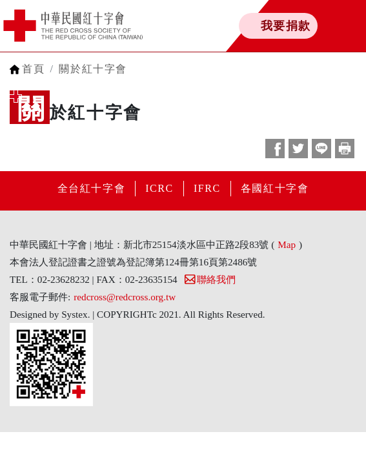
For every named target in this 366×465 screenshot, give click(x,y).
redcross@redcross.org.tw (125, 296)
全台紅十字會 (91, 188)
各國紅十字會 (275, 188)
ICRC (159, 188)
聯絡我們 (209, 279)
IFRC (207, 188)
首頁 (33, 68)
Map (287, 244)
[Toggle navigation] (327, 26)
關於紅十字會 (93, 68)
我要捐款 (286, 25)
